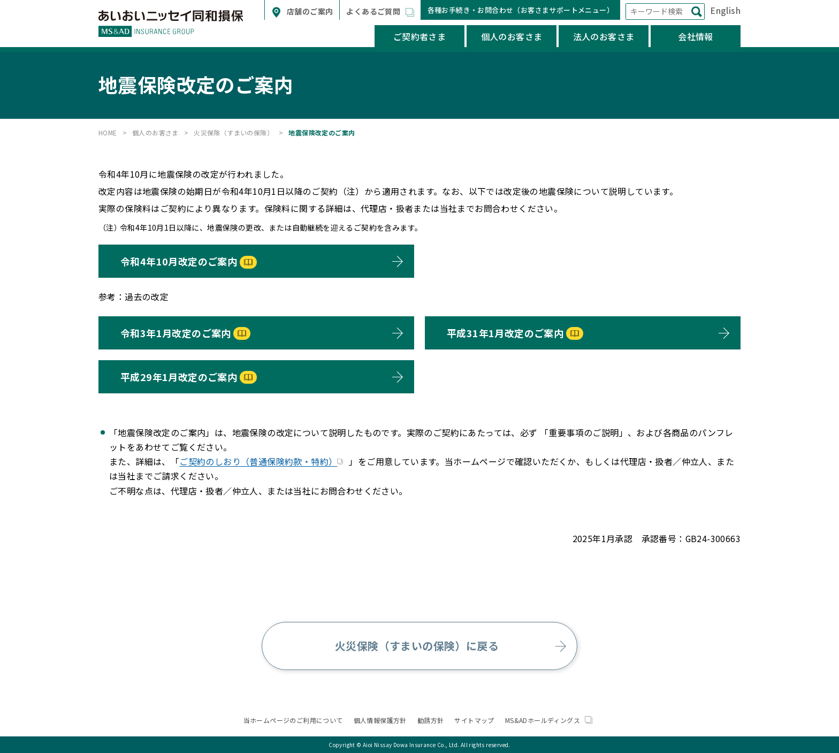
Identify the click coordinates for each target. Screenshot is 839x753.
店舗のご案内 (309, 11)
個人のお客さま (512, 36)
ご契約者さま (419, 36)
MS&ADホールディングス (549, 720)
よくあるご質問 (374, 11)
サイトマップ (474, 720)
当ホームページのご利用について (293, 720)
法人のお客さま (604, 36)
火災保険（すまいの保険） (233, 132)
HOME (107, 132)
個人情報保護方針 (380, 720)
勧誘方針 (430, 720)
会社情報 (695, 36)
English (725, 10)
